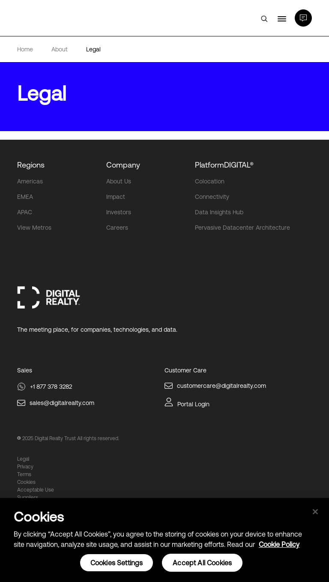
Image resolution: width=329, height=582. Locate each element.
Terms (24, 474)
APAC (24, 212)
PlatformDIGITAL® (224, 164)
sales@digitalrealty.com (62, 402)
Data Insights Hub (219, 212)
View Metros (34, 227)
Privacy (25, 467)
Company (123, 164)
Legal (23, 459)
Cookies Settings (116, 563)
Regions (31, 164)
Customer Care (185, 370)
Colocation (209, 181)
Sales (24, 370)
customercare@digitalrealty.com (221, 385)
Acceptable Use (35, 490)
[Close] (315, 511)
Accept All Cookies (202, 563)
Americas (30, 181)
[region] (164, 540)
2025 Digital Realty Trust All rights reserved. (70, 438)
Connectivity (212, 196)
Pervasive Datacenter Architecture (242, 227)
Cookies (26, 482)
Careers (117, 227)
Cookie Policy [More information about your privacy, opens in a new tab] (279, 544)
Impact (115, 196)
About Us (118, 181)
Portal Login (193, 404)
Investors (118, 212)
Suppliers (27, 498)
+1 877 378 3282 (51, 386)
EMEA (25, 196)
